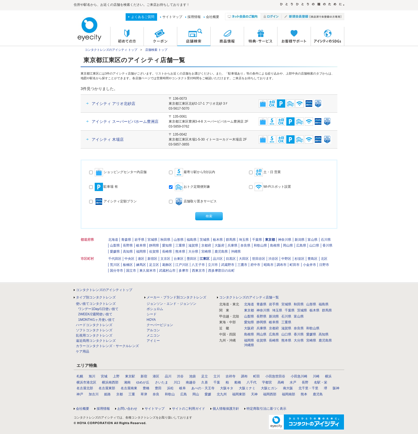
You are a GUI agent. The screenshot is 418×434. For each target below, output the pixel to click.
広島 (183, 394)
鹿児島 (318, 394)
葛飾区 (167, 265)
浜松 (170, 388)
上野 (116, 376)
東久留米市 (147, 270)
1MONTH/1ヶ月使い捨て (96, 320)
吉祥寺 (231, 376)
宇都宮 (267, 382)
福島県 (192, 240)
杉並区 (300, 259)
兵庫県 (232, 245)
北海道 (113, 240)
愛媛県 (115, 251)
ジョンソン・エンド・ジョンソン (171, 304)
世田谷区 (258, 259)
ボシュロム (155, 309)
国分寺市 (116, 270)
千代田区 (114, 259)
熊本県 (180, 251)
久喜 (204, 382)
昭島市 (269, 265)
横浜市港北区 (86, 382)
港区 (141, 259)
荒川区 (115, 265)
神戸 (79, 394)
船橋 (237, 382)
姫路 (107, 394)
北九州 (222, 394)
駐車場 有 (103, 187)
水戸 (293, 382)
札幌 (79, 376)
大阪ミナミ (247, 388)
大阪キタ (226, 388)
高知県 (128, 251)
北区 (324, 259)
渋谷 (180, 376)
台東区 (179, 259)
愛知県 (167, 245)
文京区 (165, 259)
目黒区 (231, 259)
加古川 (94, 394)
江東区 (205, 259)
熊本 (304, 394)
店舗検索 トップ (156, 49)
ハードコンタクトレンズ (94, 325)
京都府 (206, 245)
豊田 (158, 388)
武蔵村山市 (167, 270)
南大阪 (288, 388)
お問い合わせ (127, 409)
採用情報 (194, 17)
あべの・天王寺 (203, 388)
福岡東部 (238, 394)
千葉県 (257, 240)
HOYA (151, 320)
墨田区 (192, 259)
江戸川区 (182, 265)
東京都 (270, 240)
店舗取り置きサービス (192, 201)
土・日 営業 (265, 172)
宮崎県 (206, 251)
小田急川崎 (299, 376)
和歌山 (170, 394)
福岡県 (141, 251)
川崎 (316, 376)
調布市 (282, 265)
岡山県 (288, 245)
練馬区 (141, 265)
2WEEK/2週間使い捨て (95, 314)
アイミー (153, 341)
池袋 (192, 376)
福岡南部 (288, 394)
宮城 (104, 376)
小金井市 (309, 265)
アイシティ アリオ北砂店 (113, 103)
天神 (254, 394)
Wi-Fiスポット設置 (270, 187)
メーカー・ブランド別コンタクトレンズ (176, 297)
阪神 (336, 388)
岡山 (195, 394)
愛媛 (208, 394)
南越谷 (191, 382)
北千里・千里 (308, 388)
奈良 (156, 394)
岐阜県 (141, 245)
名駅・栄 (320, 382)
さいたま (161, 382)
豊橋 (146, 388)
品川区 (218, 259)
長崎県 (167, 251)
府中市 (255, 265)
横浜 (328, 376)
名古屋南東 (129, 388)
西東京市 (198, 270)
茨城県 (205, 240)
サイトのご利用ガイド (188, 409)
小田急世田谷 (275, 376)
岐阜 (182, 388)
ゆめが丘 (142, 382)
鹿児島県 (221, 251)
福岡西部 (269, 394)
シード (152, 314)
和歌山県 (260, 245)
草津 (144, 394)
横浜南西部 (110, 382)
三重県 (180, 245)
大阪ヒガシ (269, 388)
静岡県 (154, 245)
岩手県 (139, 240)
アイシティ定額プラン (113, 201)
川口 (177, 382)
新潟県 (300, 240)
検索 (209, 216)
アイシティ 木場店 (108, 139)
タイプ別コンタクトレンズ (96, 297)
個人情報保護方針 (226, 409)
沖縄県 (236, 251)
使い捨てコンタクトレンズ (96, 304)
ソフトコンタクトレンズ (94, 330)
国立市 (131, 270)
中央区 (129, 259)
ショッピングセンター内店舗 (118, 172)
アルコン (153, 330)
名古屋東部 (107, 388)
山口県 (314, 245)
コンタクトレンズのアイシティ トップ (111, 49)
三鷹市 (242, 265)
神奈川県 (284, 240)
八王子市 (198, 265)
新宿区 (152, 259)
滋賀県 (193, 245)
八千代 (251, 382)
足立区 (154, 265)
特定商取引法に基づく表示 (266, 409)
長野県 (128, 245)
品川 (168, 376)
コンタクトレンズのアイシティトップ (104, 290)
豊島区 (313, 259)
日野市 (324, 265)
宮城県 (152, 240)
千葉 (216, 382)
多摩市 (184, 270)
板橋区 (128, 265)
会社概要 (212, 17)
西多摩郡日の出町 (221, 270)
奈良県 (245, 245)
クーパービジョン (160, 325)
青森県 (126, 240)
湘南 (127, 382)
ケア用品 (82, 351)
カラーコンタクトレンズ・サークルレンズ (107, 346)
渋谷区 (273, 259)
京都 (119, 394)
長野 (305, 382)
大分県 (193, 251)
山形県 (179, 240)
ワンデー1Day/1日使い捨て (98, 309)
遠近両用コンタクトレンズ (96, 341)
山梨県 (115, 245)
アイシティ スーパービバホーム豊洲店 (125, 121)
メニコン (153, 335)
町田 (256, 376)
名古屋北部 (84, 388)
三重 (131, 394)
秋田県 (165, 240)
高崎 (280, 382)
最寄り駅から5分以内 (192, 172)
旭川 (92, 376)
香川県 (327, 245)
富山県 (313, 240)
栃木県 (218, 240)
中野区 (286, 259)
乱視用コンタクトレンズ (94, 335)
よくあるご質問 (142, 17)
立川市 (213, 265)
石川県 (326, 240)
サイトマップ (172, 17)
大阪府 (219, 245)
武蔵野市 (227, 265)
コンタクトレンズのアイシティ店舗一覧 (249, 297)
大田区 (244, 259)
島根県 (275, 245)
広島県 (301, 245)
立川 (216, 376)
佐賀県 (154, 251)
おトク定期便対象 (189, 187)
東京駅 (130, 376)
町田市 (295, 265)
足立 (204, 376)
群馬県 (231, 240)
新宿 (144, 376)
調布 (244, 376)
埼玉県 (244, 240)
